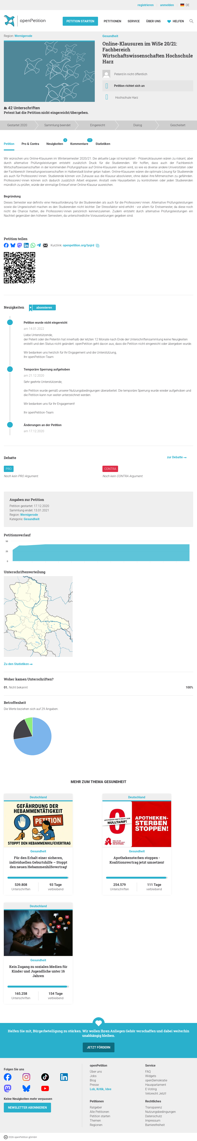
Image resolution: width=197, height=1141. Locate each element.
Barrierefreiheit (155, 1125)
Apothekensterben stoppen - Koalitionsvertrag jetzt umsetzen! (136, 860)
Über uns (96, 1071)
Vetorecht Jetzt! (155, 1093)
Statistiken (103, 144)
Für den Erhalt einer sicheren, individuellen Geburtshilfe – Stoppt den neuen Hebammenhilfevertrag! (38, 862)
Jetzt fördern (98, 1047)
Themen (95, 1120)
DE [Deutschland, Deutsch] (184, 5)
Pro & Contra (30, 144)
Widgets (150, 1076)
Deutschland (38, 797)
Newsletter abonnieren (27, 1107)
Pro (9, 469)
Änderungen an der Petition (43, 425)
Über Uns (153, 21)
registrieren (146, 5)
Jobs (93, 1076)
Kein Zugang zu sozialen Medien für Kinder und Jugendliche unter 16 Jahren (38, 971)
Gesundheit (110, 36)
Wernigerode (23, 36)
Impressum (152, 1120)
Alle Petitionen (99, 1112)
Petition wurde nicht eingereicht (45, 322)
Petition (9, 144)
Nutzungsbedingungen (160, 1112)
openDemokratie (156, 1080)
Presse (94, 1085)
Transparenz (153, 1107)
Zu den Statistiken (17, 664)
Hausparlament (155, 1085)
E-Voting (151, 1089)
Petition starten (80, 21)
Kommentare (79, 142)
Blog (93, 1080)
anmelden (167, 5)
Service (134, 21)
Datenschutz (153, 1116)
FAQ (148, 1071)
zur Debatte (175, 457)
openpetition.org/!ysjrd (81, 245)
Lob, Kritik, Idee (100, 1089)
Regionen (96, 1125)
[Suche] (191, 21)
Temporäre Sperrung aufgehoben (47, 369)
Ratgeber (96, 1107)
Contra (110, 469)
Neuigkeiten (54, 142)
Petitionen (113, 21)
